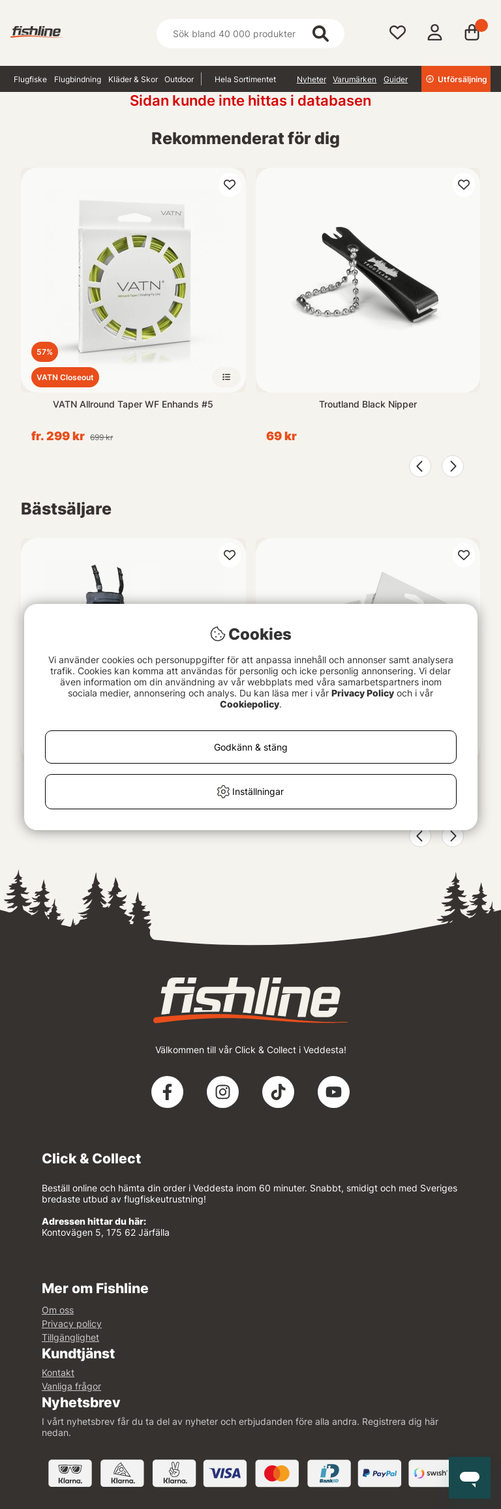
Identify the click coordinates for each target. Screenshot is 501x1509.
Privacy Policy (362, 692)
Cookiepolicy (249, 704)
